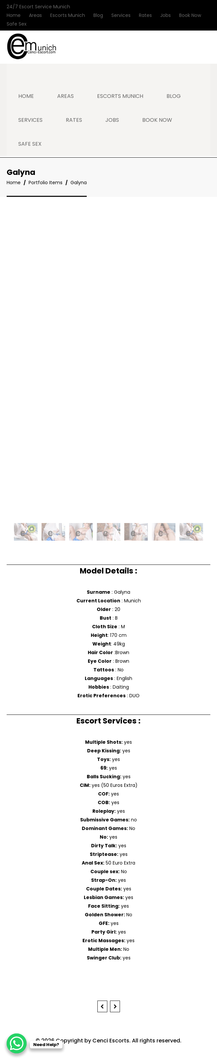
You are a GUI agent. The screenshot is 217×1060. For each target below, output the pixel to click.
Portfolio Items (45, 182)
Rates (145, 15)
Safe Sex (17, 24)
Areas (35, 15)
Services (121, 15)
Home (14, 15)
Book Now (190, 15)
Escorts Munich (67, 15)
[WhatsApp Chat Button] (17, 1043)
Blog (98, 15)
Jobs (165, 15)
